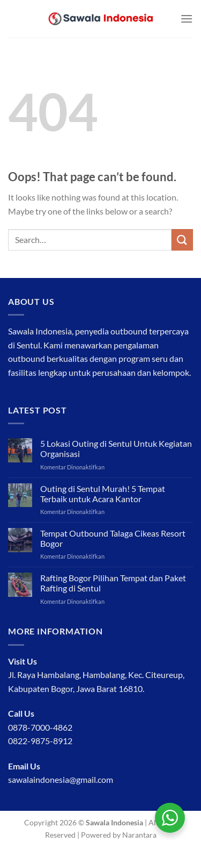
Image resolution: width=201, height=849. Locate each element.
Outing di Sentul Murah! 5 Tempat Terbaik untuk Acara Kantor (102, 493)
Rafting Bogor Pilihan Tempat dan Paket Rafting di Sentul (113, 583)
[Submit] (182, 239)
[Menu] (186, 18)
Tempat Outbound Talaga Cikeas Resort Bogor (112, 538)
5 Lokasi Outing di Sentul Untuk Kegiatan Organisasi (116, 448)
